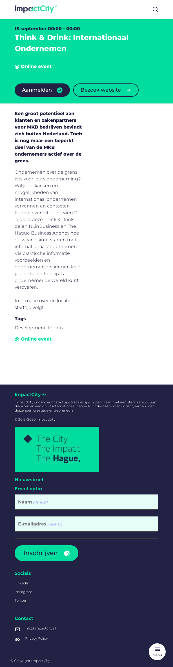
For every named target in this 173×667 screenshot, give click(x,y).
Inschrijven (40, 553)
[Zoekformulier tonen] (155, 9)
